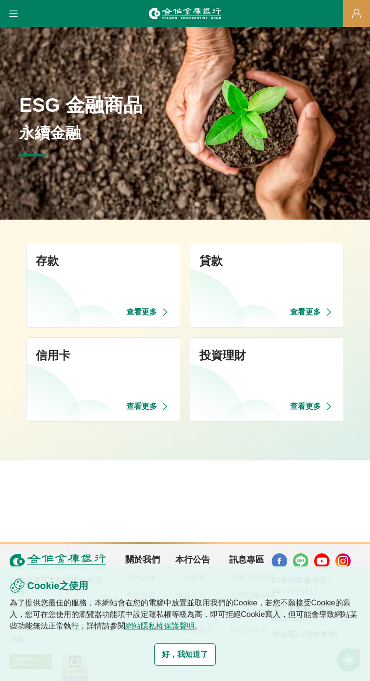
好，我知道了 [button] (185, 654)
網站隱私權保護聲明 (160, 626)
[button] (13, 13)
